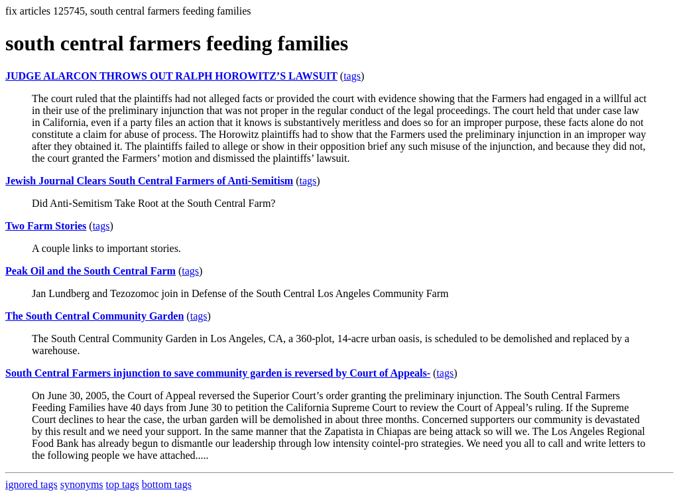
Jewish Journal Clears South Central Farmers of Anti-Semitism (149, 180)
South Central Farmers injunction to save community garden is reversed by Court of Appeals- (217, 373)
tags (352, 76)
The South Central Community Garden (94, 316)
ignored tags (31, 484)
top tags (122, 484)
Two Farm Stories (45, 225)
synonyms (81, 484)
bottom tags (167, 484)
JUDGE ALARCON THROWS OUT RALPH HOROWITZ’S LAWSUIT (171, 76)
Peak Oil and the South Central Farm (90, 271)
